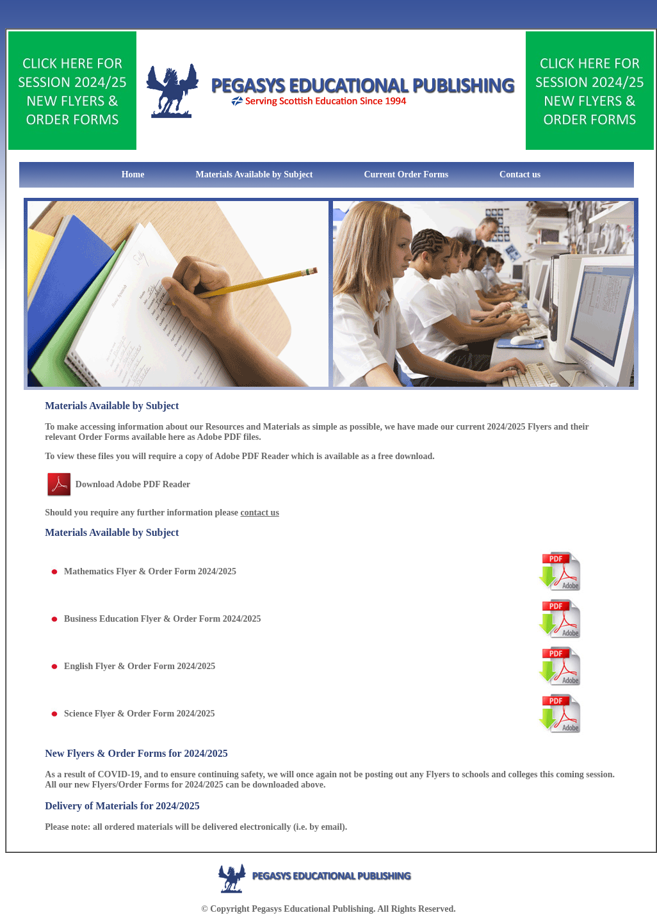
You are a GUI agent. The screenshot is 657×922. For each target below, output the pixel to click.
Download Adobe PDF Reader (133, 484)
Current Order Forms (406, 174)
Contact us (519, 174)
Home (107, 174)
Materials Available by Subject (254, 174)
